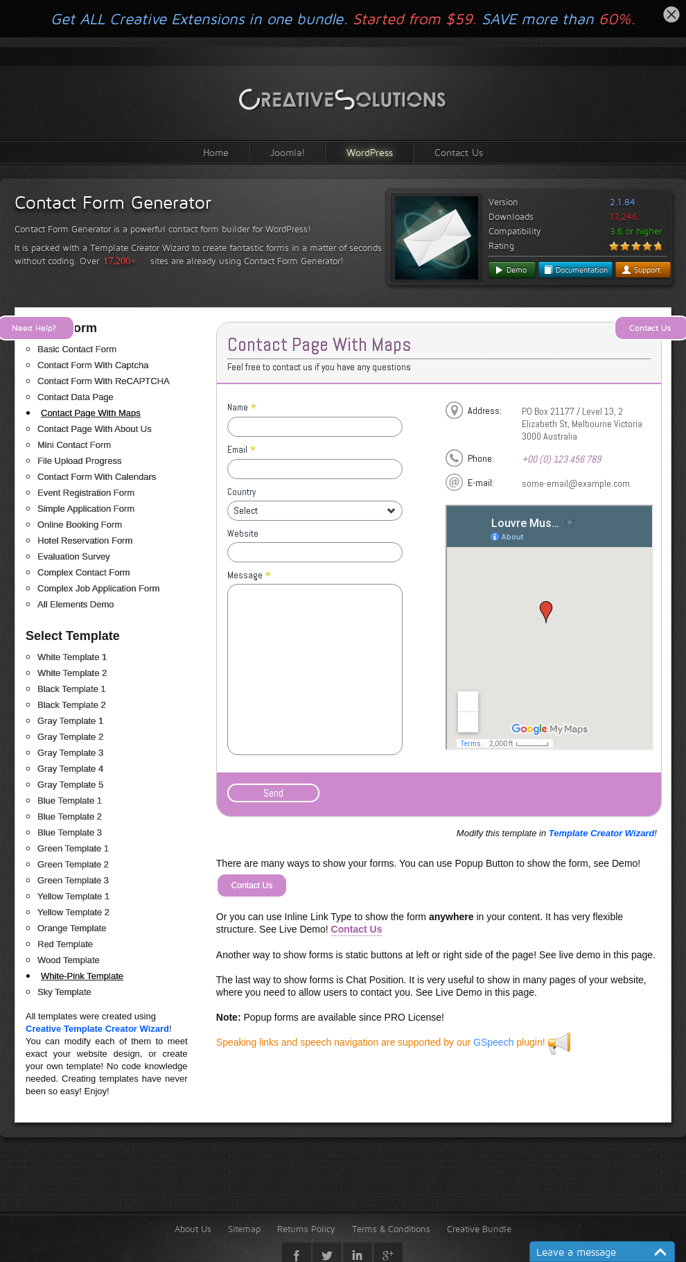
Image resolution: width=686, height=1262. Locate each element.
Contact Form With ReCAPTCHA (103, 381)
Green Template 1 (73, 848)
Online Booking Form (79, 524)
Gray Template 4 (70, 768)
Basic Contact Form (76, 349)
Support (641, 270)
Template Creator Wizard (602, 833)
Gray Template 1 (70, 721)
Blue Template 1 (69, 800)
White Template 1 (72, 657)
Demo (510, 270)
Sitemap (244, 1228)
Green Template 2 (73, 864)
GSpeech (493, 1042)
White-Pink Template (82, 976)
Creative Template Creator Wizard (97, 1028)
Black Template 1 (71, 689)
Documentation (575, 270)
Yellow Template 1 (73, 896)
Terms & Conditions (391, 1228)
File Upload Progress (79, 461)
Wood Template (68, 960)
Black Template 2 (71, 705)
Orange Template (72, 928)
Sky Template (64, 992)
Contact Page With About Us (94, 429)
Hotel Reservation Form (84, 540)
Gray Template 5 (70, 784)
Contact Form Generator (113, 202)
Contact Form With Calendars (96, 477)
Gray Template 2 (70, 737)
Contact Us (458, 152)
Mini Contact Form (74, 445)
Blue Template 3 (69, 832)
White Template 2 (72, 673)
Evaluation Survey (73, 556)
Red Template (65, 944)
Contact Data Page (75, 397)
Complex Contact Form (83, 572)
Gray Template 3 (70, 752)
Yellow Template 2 (73, 912)
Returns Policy (306, 1228)
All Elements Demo (75, 604)
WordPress (369, 152)
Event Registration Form (85, 492)
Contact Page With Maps (91, 413)
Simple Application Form (85, 508)
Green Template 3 (73, 880)
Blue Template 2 (69, 816)
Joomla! (287, 152)
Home (216, 152)
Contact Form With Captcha (92, 365)
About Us (193, 1228)
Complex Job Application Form (98, 588)
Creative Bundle (479, 1228)
